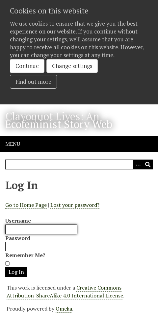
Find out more (33, 81)
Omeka (64, 308)
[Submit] (148, 164)
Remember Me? (25, 255)
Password (17, 238)
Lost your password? (74, 204)
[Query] (79, 164)
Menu (12, 143)
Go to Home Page (26, 204)
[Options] (138, 164)
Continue (27, 66)
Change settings (72, 66)
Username (18, 220)
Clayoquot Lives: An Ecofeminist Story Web (58, 120)
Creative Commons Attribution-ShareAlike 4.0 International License (65, 291)
